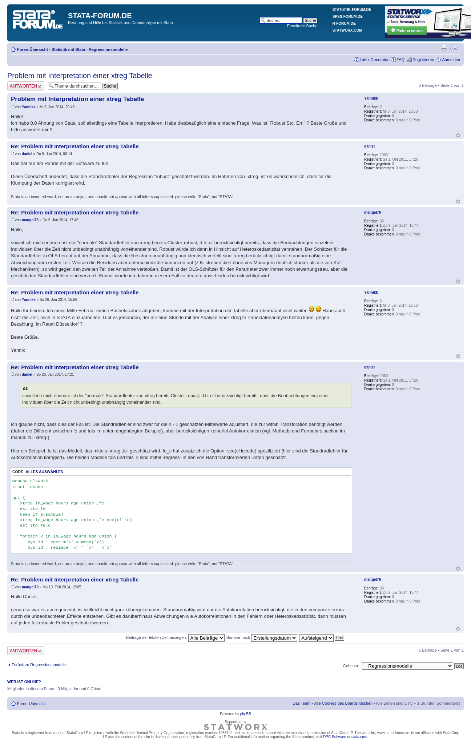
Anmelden (451, 59)
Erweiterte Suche (302, 26)
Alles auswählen (44, 472)
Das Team (301, 703)
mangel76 (30, 220)
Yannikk (29, 107)
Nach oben (458, 135)
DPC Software (334, 737)
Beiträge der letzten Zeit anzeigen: (175, 637)
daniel (27, 154)
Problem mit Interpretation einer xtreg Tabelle (79, 76)
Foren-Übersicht (32, 49)
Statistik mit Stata (68, 49)
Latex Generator (374, 59)
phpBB (245, 714)
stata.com (359, 737)
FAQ (400, 59)
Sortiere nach (261, 637)
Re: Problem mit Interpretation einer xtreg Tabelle (74, 146)
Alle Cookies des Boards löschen (343, 703)
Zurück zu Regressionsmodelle (39, 665)
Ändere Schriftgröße (455, 48)
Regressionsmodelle (108, 49)
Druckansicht (444, 48)
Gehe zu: (351, 666)
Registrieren (423, 59)
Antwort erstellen (25, 85)
